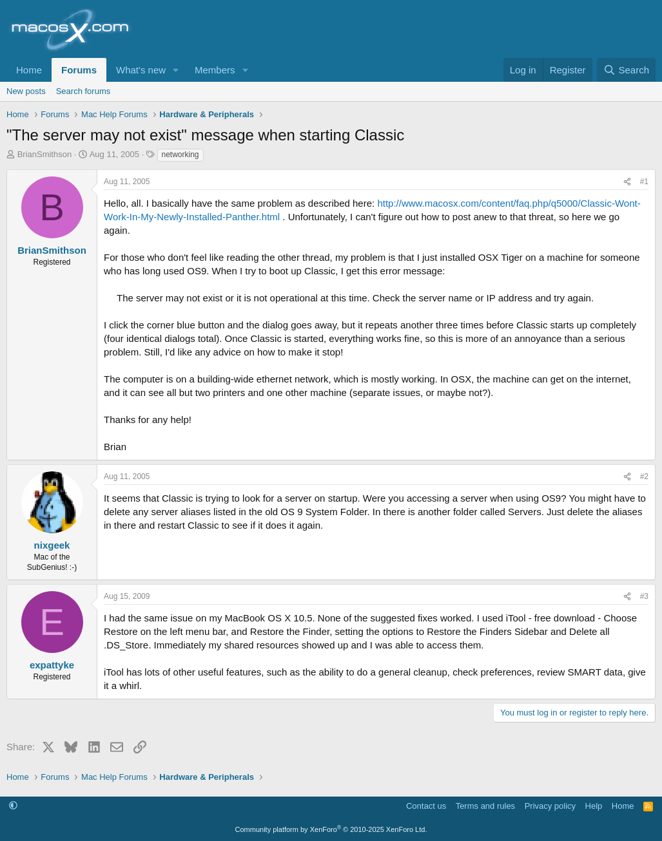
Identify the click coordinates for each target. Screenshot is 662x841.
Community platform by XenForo (331, 829)
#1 (644, 181)
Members (215, 69)
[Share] (627, 182)
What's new (141, 69)
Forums (79, 69)
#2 (644, 476)
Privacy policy (550, 806)
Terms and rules (485, 806)
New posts (26, 91)
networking (180, 154)
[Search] (626, 70)
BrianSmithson (44, 154)
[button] (176, 70)
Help (594, 806)
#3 (644, 596)
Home (29, 69)
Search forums (83, 91)
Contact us (426, 806)
